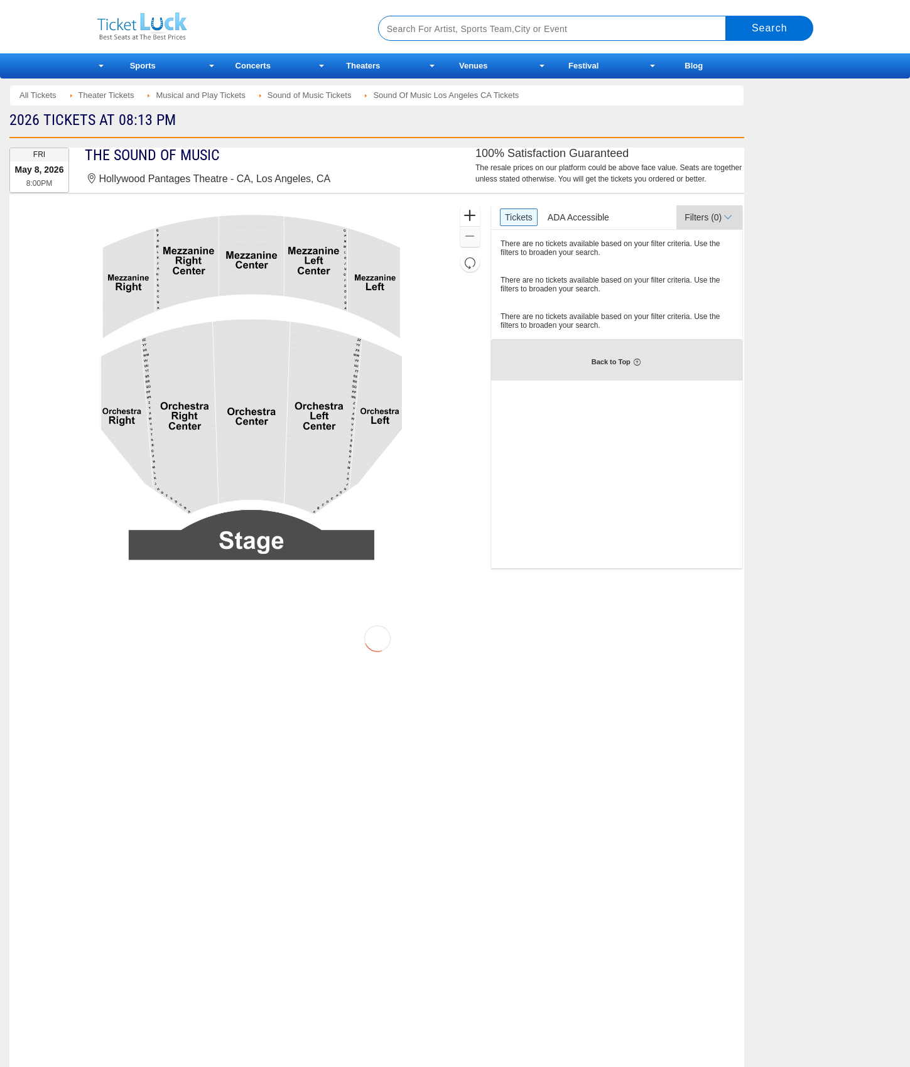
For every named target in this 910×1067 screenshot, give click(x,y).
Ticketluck (222, 27)
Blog (694, 65)
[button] (470, 216)
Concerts (253, 65)
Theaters (363, 65)
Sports (143, 65)
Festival (583, 65)
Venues (473, 65)
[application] (251, 386)
